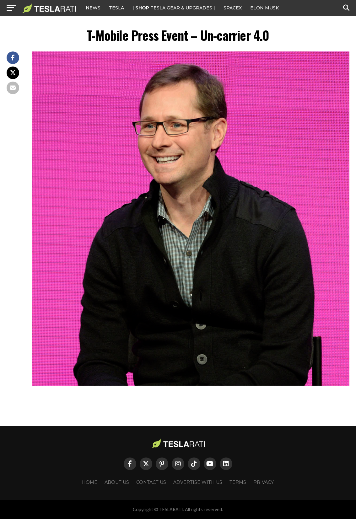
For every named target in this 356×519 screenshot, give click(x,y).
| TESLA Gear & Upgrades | (173, 8)
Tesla (116, 8)
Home (89, 482)
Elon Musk (264, 8)
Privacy (263, 482)
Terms (237, 482)
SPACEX (233, 8)
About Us (117, 482)
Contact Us (151, 482)
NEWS (93, 8)
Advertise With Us (197, 482)
